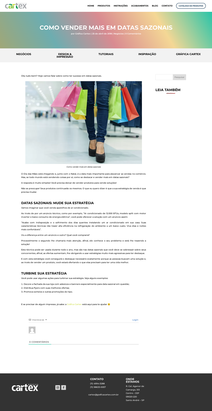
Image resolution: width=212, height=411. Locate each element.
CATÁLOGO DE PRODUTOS (191, 6)
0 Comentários (133, 33)
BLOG (155, 6)
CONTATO (167, 6)
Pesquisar (179, 77)
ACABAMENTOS (139, 6)
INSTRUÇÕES (121, 6)
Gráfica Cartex (82, 33)
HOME (90, 6)
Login (135, 319)
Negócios (119, 33)
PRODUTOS (104, 6)
